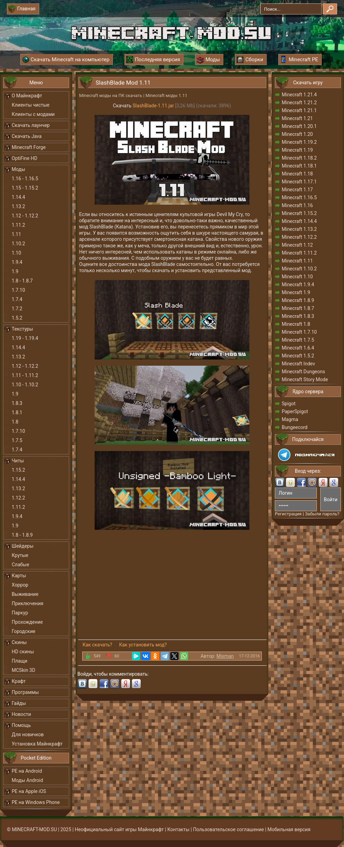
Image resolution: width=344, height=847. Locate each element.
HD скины (23, 651)
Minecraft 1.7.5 (298, 340)
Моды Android (27, 780)
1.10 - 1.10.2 (25, 384)
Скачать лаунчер (31, 125)
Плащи (19, 661)
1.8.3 (17, 403)
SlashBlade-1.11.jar (153, 105)
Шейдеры (22, 546)
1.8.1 (17, 412)
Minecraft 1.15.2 (299, 213)
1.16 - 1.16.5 (25, 178)
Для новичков (28, 734)
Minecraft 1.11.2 (299, 253)
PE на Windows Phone (36, 802)
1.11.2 (18, 225)
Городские (23, 631)
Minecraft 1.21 (297, 118)
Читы (18, 460)
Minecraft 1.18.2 (299, 158)
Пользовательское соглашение (228, 829)
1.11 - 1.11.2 (25, 375)
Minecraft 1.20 (297, 134)
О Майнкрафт (27, 95)
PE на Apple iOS (29, 791)
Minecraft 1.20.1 (299, 126)
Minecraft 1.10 (297, 276)
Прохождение (27, 622)
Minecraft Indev (298, 363)
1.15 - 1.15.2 (25, 188)
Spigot (288, 403)
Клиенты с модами (33, 114)
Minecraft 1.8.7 (298, 308)
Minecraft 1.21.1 (299, 110)
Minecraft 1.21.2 (299, 102)
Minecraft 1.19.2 (299, 142)
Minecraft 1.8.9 (298, 300)
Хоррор (20, 585)
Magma (290, 419)
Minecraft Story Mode (305, 379)
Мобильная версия (289, 829)
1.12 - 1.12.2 (25, 215)
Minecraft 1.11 (297, 261)
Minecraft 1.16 (297, 205)
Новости (21, 714)
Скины (19, 642)
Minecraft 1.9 (296, 292)
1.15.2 (18, 470)
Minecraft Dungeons (303, 371)
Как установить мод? (143, 644)
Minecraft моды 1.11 (166, 95)
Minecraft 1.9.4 (298, 284)
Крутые (20, 555)
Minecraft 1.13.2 (299, 229)
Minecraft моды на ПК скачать (110, 95)
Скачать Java (27, 136)
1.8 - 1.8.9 (22, 535)
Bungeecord (295, 427)
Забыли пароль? (322, 513)
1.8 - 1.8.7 (22, 280)
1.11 (16, 234)
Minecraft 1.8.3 (298, 316)
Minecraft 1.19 (297, 150)
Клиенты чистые (31, 105)
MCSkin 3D (23, 670)
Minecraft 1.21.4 (299, 94)
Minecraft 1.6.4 (298, 348)
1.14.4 (18, 197)
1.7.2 (17, 308)
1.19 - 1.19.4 (25, 338)
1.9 (15, 271)
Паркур (20, 612)
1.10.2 (18, 243)
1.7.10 (18, 290)
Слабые (20, 564)
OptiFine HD (24, 158)
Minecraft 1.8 (296, 324)
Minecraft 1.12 (297, 245)
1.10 (16, 253)
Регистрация (288, 513)
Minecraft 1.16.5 (299, 197)
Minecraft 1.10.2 (299, 268)
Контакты (178, 829)
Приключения (27, 603)
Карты (19, 575)
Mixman (225, 656)
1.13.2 (18, 206)
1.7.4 (17, 299)
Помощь (21, 725)
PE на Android (27, 771)
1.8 (15, 422)
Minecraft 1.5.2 (298, 355)
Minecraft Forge (29, 147)
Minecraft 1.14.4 (299, 221)
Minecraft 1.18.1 (299, 166)
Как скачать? (97, 644)
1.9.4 (17, 262)
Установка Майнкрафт (37, 744)
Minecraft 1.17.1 (299, 181)
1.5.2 (17, 318)
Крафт (19, 681)
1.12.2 (18, 498)
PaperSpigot (295, 411)
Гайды (19, 703)
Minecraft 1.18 (297, 173)
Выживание (25, 594)
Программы (25, 692)
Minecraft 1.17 (297, 189)
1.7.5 (17, 440)
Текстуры (22, 329)
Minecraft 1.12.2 (299, 237)
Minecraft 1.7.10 (299, 332)
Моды (18, 169)
